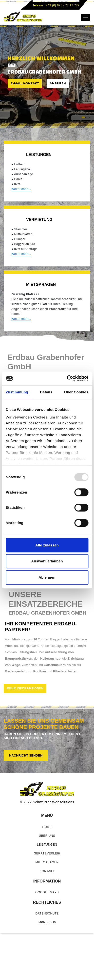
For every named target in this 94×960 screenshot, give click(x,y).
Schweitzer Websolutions (53, 802)
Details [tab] (46, 392)
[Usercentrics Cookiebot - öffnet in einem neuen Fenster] (67, 378)
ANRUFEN (58, 83)
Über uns (47, 835)
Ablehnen (46, 577)
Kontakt (47, 871)
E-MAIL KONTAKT (25, 83)
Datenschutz (47, 913)
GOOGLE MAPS (47, 892)
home (47, 827)
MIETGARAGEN (41, 284)
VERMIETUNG (39, 219)
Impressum (47, 922)
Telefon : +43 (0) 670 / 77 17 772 (56, 5)
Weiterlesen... (21, 189)
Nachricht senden (25, 755)
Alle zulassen (47, 545)
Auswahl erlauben (47, 561)
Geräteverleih (47, 853)
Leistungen (39, 155)
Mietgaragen (46, 862)
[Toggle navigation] (85, 17)
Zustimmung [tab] (17, 392)
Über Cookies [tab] (76, 392)
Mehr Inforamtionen (25, 688)
